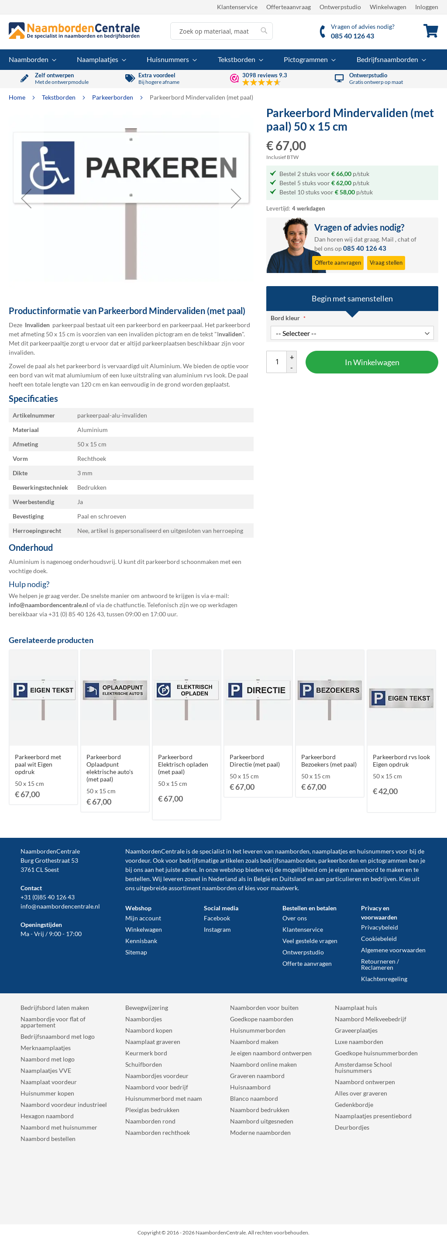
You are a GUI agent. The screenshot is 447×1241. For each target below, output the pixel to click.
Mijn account (143, 918)
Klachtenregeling (384, 978)
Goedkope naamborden (261, 1019)
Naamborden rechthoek (157, 1132)
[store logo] (74, 30)
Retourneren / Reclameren (380, 964)
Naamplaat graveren (152, 1041)
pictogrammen (388, 860)
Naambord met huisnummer (59, 1127)
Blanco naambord (254, 1098)
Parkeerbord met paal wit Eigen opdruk (38, 764)
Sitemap (136, 952)
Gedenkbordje (354, 1104)
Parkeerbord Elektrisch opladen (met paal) (183, 764)
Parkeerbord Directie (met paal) (255, 760)
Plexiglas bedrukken (152, 1109)
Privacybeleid (379, 927)
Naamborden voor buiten (264, 1007)
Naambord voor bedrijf (156, 1087)
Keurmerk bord (146, 1053)
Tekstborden (59, 97)
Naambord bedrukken (259, 1109)
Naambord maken (254, 1041)
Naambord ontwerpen (365, 1081)
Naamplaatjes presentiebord (373, 1116)
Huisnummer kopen (47, 1093)
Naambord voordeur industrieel (64, 1104)
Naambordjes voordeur (157, 1075)
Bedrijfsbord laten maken (55, 1007)
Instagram (217, 929)
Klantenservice (237, 6)
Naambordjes (143, 1019)
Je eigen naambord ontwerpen (271, 1053)
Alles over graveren (361, 1093)
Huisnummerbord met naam (163, 1098)
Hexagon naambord (47, 1116)
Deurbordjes (352, 1127)
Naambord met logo (48, 1059)
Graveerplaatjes (356, 1030)
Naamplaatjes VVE (46, 1070)
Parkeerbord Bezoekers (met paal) (329, 760)
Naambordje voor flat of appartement (53, 1022)
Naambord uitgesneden (261, 1121)
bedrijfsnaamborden (288, 860)
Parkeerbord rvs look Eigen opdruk (401, 760)
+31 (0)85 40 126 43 (48, 897)
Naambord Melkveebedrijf (370, 1019)
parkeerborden (338, 860)
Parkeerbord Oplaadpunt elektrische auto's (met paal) (109, 768)
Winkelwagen (388, 6)
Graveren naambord (257, 1075)
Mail (388, 239)
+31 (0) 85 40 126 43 (76, 614)
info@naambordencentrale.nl (60, 906)
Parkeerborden (113, 97)
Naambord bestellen (48, 1138)
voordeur (137, 860)
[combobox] (221, 31)
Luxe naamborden (359, 1041)
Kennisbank (141, 940)
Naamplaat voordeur (49, 1081)
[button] (26, 198)
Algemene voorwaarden (393, 950)
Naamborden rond (150, 1121)
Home (18, 97)
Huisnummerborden (257, 1030)
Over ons (294, 918)
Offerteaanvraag (288, 6)
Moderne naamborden (260, 1132)
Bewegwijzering (146, 1007)
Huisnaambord (250, 1087)
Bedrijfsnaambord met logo (58, 1036)
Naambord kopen (148, 1030)
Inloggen (426, 6)
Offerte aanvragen (307, 963)
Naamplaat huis (356, 1007)
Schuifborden (143, 1064)
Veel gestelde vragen (309, 940)
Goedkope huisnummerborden (376, 1053)
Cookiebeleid (379, 938)
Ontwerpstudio (340, 6)
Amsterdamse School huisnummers (363, 1067)
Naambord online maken (263, 1064)
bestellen (137, 878)
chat (403, 239)
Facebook (217, 918)
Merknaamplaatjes (46, 1047)
